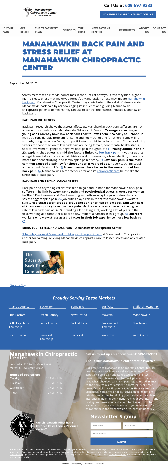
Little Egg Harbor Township (20, 326)
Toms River (78, 308)
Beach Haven (17, 336)
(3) (61, 168)
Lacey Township (50, 324)
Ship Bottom (17, 316)
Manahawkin (141, 316)
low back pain (109, 154)
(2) (101, 161)
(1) (109, 150)
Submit (121, 443)
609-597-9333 (138, 5)
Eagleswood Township (110, 326)
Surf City (107, 308)
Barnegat (77, 336)
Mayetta (107, 316)
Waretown (109, 336)
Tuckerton (47, 308)
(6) (126, 215)
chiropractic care (108, 172)
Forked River (79, 324)
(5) (60, 200)
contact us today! (143, 410)
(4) (39, 172)
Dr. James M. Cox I (117, 455)
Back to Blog (18, 286)
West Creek (140, 336)
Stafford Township (145, 308)
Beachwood (140, 324)
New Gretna (79, 316)
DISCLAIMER (16, 455)
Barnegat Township (46, 338)
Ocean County (49, 316)
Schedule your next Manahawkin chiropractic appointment (62, 235)
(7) (24, 222)
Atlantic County (19, 308)
